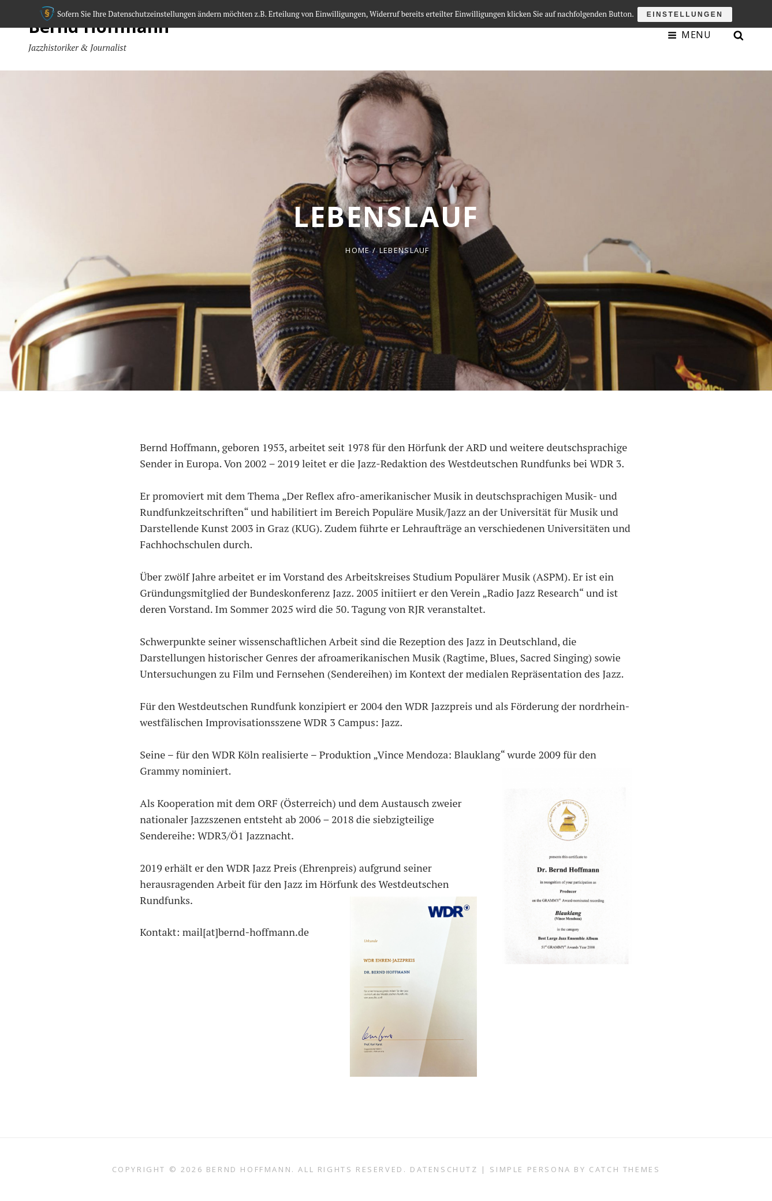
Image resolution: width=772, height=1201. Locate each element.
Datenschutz (444, 1169)
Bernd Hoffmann (99, 26)
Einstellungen (686, 13)
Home (357, 250)
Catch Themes (624, 1169)
